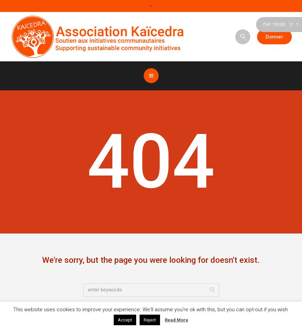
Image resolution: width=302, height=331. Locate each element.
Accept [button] (125, 319)
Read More (176, 319)
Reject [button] (150, 319)
